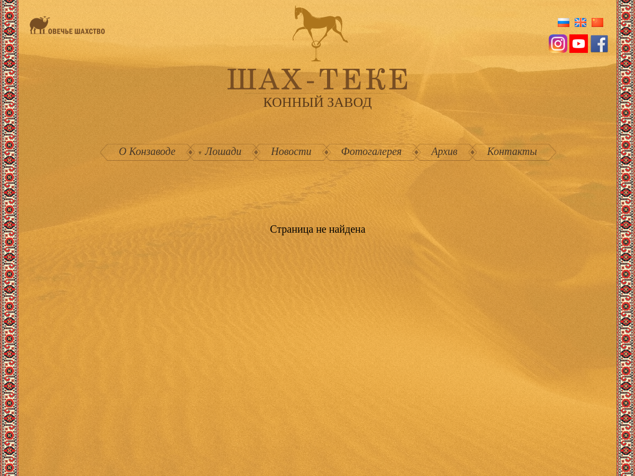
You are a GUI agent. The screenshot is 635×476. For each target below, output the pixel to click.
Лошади (223, 151)
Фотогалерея (371, 151)
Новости (291, 151)
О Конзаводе (147, 151)
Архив (444, 151)
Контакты (512, 151)
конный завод (317, 102)
